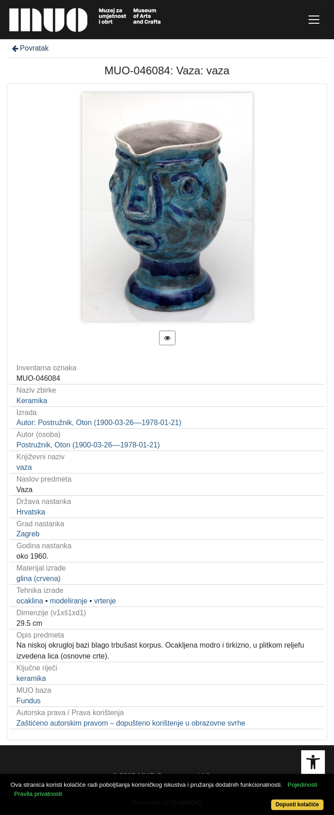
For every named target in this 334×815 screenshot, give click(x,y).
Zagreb (28, 534)
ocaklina (29, 601)
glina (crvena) (38, 578)
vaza (24, 467)
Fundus (28, 701)
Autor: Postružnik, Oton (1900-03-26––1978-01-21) (98, 422)
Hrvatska (30, 512)
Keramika (31, 401)
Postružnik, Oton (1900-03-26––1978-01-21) (88, 445)
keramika (31, 678)
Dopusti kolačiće (297, 804)
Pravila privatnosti (38, 793)
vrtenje (105, 601)
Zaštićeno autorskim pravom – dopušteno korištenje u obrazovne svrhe (130, 723)
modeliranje (68, 601)
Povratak (29, 48)
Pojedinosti (302, 784)
